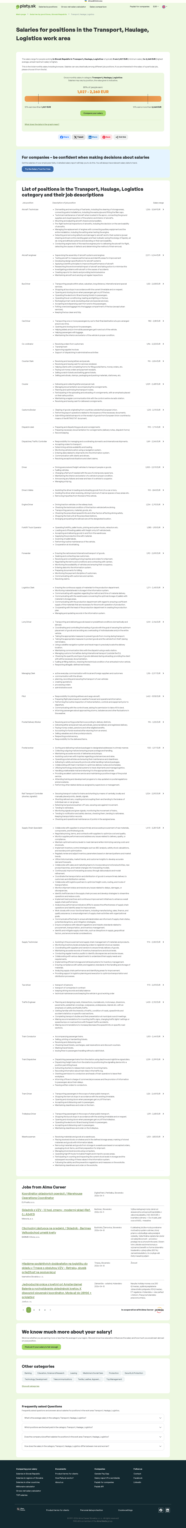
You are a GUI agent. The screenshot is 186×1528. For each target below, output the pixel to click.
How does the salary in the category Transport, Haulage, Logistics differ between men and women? (66, 1446)
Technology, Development (36, 1379)
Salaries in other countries (28, 1482)
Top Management (114, 1379)
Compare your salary (93, 113)
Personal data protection (91, 1510)
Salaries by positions (48, 7)
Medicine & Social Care (93, 1373)
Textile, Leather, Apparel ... (89, 1379)
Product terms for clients (66, 1474)
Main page (21, 14)
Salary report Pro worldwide (107, 1478)
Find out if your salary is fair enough (41, 1347)
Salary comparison (98, 7)
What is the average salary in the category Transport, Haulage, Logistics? (55, 1418)
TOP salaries (22, 1495)
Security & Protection (134, 1373)
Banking (28, 1373)
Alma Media (102, 1521)
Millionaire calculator (25, 1486)
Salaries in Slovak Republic (28, 1474)
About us (59, 1482)
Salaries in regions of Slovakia (29, 1478)
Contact (137, 1474)
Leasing (73, 1373)
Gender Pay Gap (101, 1474)
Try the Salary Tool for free (37, 169)
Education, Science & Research (51, 1373)
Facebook (138, 1478)
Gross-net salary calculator (73, 7)
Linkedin (137, 1482)
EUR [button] (155, 6)
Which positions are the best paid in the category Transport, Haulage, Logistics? (58, 1427)
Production (114, 1373)
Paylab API (99, 1486)
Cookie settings (125, 1510)
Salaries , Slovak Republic (48, 14)
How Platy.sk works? (64, 1478)
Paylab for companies (139, 6)
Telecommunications (62, 1379)
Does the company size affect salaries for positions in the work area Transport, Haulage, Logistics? (66, 1437)
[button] (164, 6)
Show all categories (30, 1386)
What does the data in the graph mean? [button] (42, 124)
